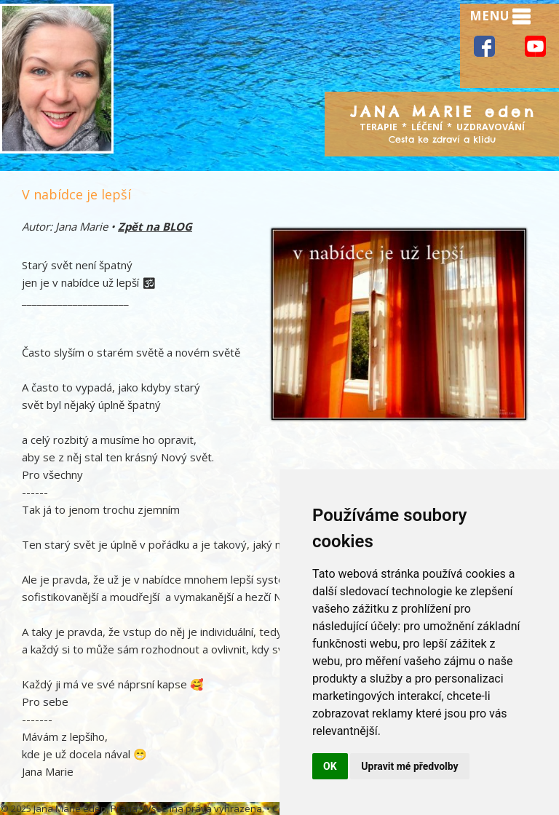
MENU (500, 16)
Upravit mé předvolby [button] (409, 766)
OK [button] (330, 766)
